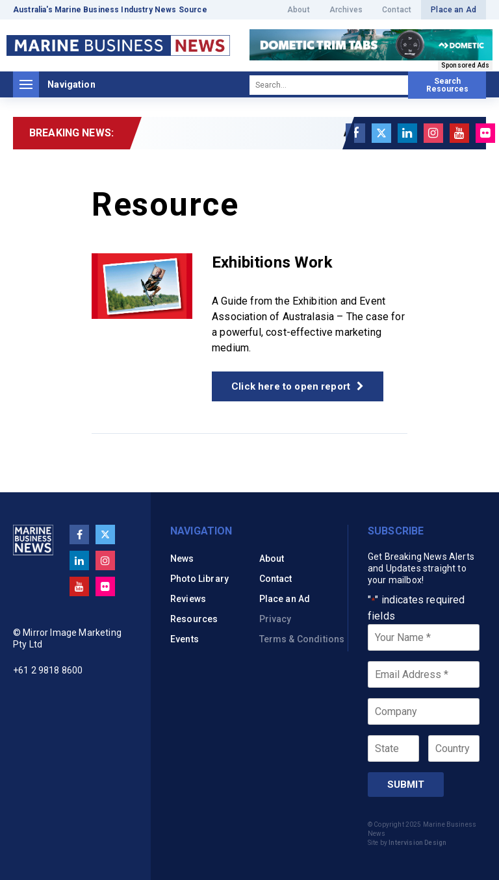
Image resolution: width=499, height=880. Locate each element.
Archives (346, 9)
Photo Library (199, 578)
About (298, 9)
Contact (396, 9)
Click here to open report (297, 386)
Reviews (188, 599)
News (182, 558)
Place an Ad (453, 9)
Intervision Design (417, 842)
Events (184, 639)
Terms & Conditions (302, 639)
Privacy (275, 619)
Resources (194, 619)
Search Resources (447, 85)
